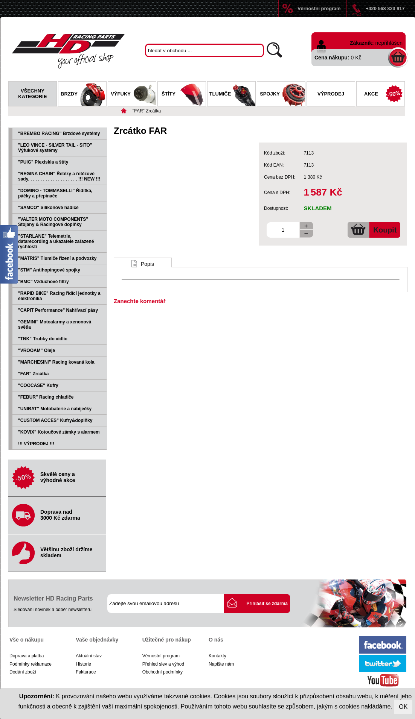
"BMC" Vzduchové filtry (43, 281)
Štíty (184, 94)
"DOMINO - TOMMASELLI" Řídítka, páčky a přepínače (55, 193)
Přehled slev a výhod (163, 664)
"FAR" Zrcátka (147, 111)
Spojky (282, 94)
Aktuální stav (89, 655)
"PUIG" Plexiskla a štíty (43, 162)
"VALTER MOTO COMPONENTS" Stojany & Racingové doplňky (53, 222)
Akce (384, 94)
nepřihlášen (389, 43)
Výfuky (133, 94)
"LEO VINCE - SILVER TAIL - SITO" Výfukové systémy (55, 148)
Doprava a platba (26, 655)
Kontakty (217, 655)
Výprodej (330, 94)
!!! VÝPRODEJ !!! (36, 443)
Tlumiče (232, 94)
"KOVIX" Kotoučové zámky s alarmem (59, 432)
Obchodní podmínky (162, 672)
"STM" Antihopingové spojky (49, 270)
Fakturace (86, 672)
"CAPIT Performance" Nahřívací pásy (58, 310)
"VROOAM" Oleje (36, 350)
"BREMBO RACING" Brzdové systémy (59, 133)
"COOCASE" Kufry (38, 385)
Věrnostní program (319, 8)
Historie (83, 664)
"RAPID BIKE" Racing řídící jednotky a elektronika (59, 296)
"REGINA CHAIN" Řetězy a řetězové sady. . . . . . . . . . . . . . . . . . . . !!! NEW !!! (59, 176)
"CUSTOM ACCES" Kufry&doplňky (55, 420)
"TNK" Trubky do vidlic (42, 338)
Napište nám (221, 664)
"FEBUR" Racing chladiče (45, 397)
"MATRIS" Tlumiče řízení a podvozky (57, 258)
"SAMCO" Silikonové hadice (48, 207)
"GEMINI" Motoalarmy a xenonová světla (54, 324)
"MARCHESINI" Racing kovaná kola (56, 362)
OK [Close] (403, 707)
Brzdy (83, 94)
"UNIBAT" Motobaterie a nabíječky (55, 408)
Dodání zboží (22, 672)
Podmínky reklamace (30, 664)
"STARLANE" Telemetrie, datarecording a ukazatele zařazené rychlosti (56, 241)
